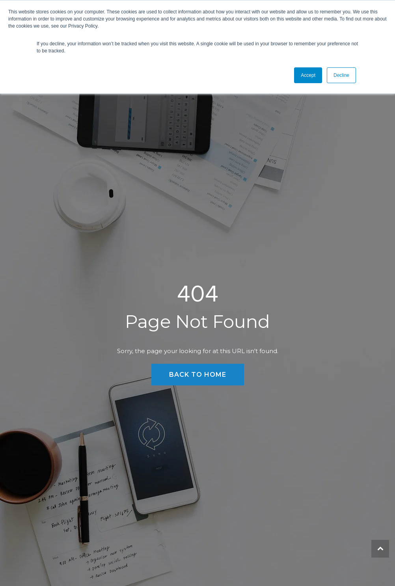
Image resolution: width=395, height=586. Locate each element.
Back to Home (197, 374)
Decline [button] (341, 75)
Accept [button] (308, 75)
